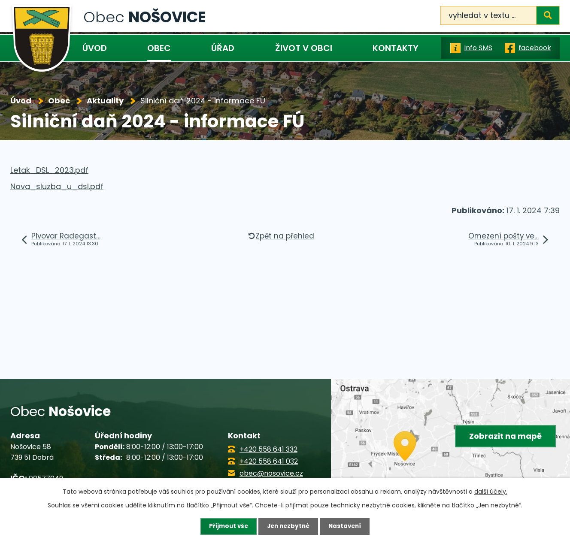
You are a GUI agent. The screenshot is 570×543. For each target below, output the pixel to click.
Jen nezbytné (288, 526)
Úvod (94, 48)
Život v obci (303, 48)
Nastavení (347, 526)
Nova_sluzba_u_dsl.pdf (56, 186)
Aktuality (105, 100)
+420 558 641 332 (268, 449)
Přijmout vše (226, 526)
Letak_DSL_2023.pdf (49, 170)
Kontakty (395, 48)
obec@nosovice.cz (271, 473)
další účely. (490, 491)
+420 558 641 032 (269, 461)
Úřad (222, 48)
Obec (159, 48)
